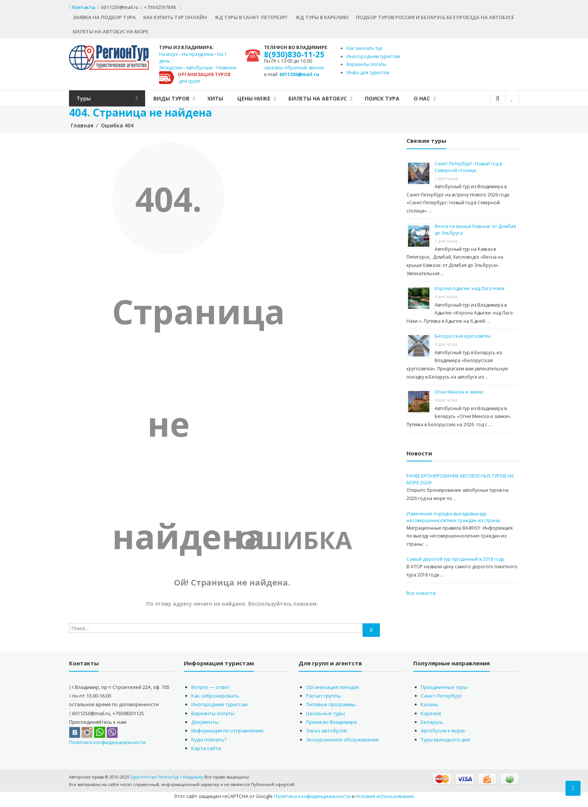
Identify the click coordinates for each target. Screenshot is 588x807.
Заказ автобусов (326, 729)
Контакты (84, 6)
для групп (189, 80)
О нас (435, 97)
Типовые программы (331, 703)
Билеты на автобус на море (110, 30)
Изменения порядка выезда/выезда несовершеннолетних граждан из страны (453, 515)
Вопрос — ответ (210, 685)
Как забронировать (215, 694)
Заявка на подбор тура (104, 16)
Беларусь (432, 720)
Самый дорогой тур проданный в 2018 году (455, 558)
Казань (429, 703)
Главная (82, 124)
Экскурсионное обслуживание (342, 738)
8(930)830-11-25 (295, 53)
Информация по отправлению (227, 729)
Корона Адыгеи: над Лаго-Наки (469, 287)
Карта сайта (206, 747)
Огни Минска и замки (459, 391)
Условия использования (385, 795)
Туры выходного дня (445, 738)
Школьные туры (325, 711)
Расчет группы (323, 694)
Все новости (421, 591)
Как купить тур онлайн (175, 16)
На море (168, 53)
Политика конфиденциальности (107, 741)
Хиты (228, 97)
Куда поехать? (208, 738)
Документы (205, 720)
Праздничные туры (444, 685)
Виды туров (184, 97)
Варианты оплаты (366, 63)
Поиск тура (395, 97)
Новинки (226, 66)
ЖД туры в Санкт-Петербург (251, 16)
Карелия (431, 711)
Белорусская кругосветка (462, 335)
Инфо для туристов (367, 71)
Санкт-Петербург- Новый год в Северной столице (468, 165)
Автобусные (199, 66)
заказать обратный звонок (294, 66)
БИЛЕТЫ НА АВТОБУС (331, 97)
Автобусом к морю (443, 729)
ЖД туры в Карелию (322, 16)
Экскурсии (170, 66)
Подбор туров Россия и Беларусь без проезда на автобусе (435, 16)
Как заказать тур (364, 47)
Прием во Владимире (331, 720)
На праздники (197, 53)
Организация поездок (332, 685)
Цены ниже (267, 97)
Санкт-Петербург (441, 694)
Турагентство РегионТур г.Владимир (168, 776)
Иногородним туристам (373, 55)
